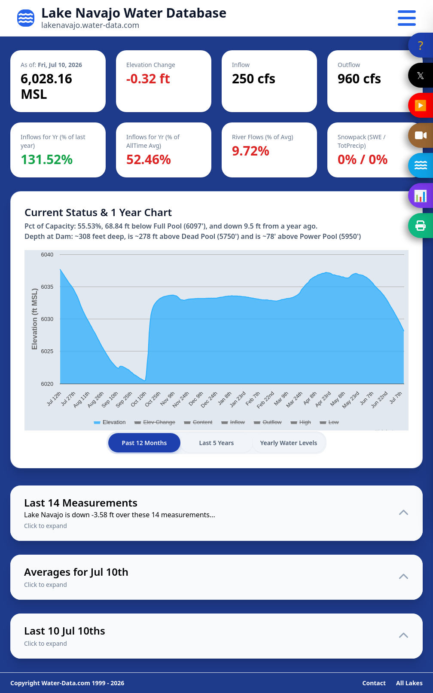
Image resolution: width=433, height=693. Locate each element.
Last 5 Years (216, 443)
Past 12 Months (144, 443)
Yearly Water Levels (288, 443)
